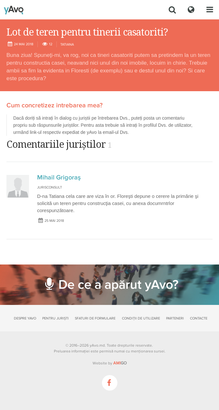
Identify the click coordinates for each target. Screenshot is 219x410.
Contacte (198, 318)
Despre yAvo (25, 318)
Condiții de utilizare (141, 318)
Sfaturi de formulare (95, 318)
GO (120, 363)
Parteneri (175, 318)
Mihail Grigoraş (59, 177)
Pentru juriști (55, 318)
